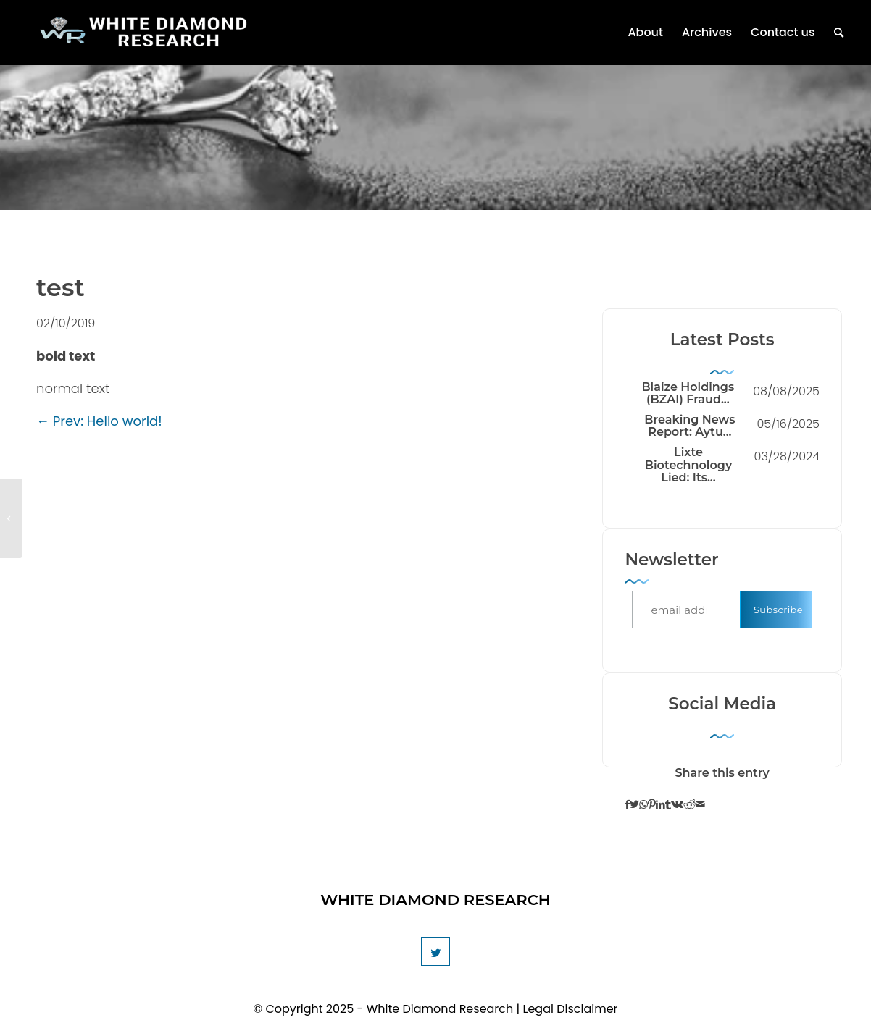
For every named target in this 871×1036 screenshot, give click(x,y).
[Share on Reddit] (689, 805)
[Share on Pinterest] (652, 805)
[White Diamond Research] (143, 42)
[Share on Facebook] (627, 805)
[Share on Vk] (677, 805)
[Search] (839, 32)
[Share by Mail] (700, 805)
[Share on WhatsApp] (643, 805)
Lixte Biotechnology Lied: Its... (688, 464)
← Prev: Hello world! (99, 421)
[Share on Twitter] (634, 805)
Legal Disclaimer (570, 1009)
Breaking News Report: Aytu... (689, 426)
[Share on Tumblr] (668, 805)
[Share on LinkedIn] (660, 805)
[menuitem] (645, 32)
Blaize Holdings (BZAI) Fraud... (687, 393)
